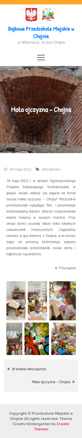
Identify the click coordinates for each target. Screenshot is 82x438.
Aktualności (51, 169)
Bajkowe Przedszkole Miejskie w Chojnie (41, 32)
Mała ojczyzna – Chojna (51, 382)
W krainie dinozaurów (29, 369)
